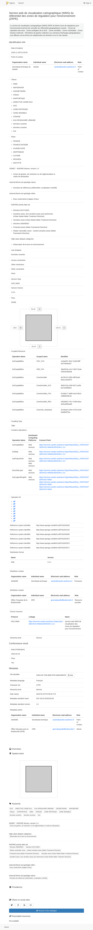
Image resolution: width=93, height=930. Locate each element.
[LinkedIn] (24, 905)
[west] (14, 328)
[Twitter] (11, 905)
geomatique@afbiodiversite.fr (62, 600)
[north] (33, 309)
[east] (58, 328)
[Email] (30, 905)
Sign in (87, 3)
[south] (34, 346)
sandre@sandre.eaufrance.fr (65, 67)
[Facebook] (18, 905)
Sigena (10, 3)
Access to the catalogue (46, 911)
